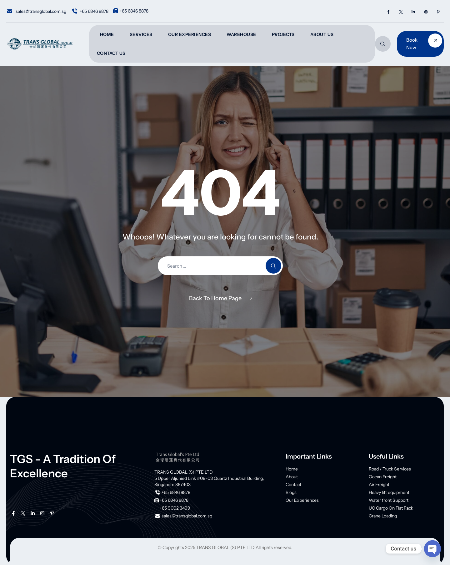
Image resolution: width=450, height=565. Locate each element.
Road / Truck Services (390, 469)
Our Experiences (189, 34)
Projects (283, 34)
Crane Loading (383, 516)
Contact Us (111, 53)
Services (141, 34)
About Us (322, 34)
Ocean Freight (383, 477)
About (292, 477)
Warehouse (241, 34)
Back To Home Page (215, 298)
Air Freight (379, 484)
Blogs (291, 492)
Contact (293, 484)
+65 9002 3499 (175, 508)
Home (107, 34)
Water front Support (388, 500)
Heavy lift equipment (389, 492)
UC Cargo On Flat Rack (391, 508)
